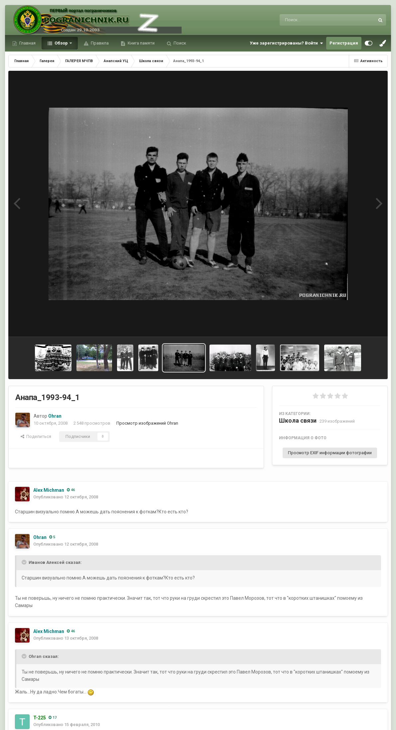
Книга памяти (141, 43)
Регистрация (344, 43)
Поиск (179, 43)
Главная (27, 43)
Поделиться (36, 436)
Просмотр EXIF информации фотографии (330, 452)
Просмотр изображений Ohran (147, 423)
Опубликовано (65, 496)
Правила (99, 43)
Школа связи (298, 420)
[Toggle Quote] (25, 562)
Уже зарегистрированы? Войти (286, 43)
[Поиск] (315, 20)
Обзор (61, 43)
